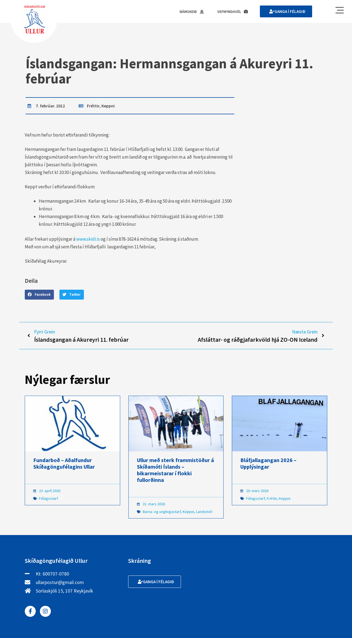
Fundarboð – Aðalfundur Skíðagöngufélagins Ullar (64, 463)
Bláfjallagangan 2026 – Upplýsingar (268, 463)
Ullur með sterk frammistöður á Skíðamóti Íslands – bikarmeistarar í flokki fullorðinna (175, 470)
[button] (39, 295)
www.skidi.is (88, 239)
